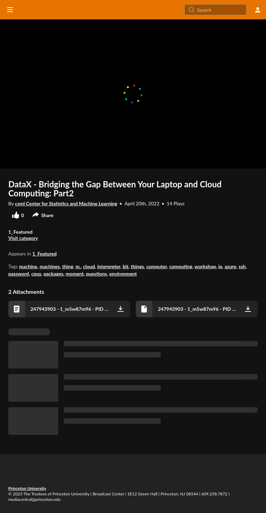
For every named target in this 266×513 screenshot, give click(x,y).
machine (28, 266)
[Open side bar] (10, 9)
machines (49, 266)
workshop (205, 266)
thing (67, 266)
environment (123, 274)
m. (78, 266)
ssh (242, 266)
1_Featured (44, 253)
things (137, 266)
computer (156, 266)
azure (230, 266)
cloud (89, 266)
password (18, 274)
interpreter (109, 266)
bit (125, 266)
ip (220, 266)
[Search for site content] (221, 9)
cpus (36, 274)
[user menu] (257, 9)
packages (53, 274)
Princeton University (27, 488)
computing (181, 266)
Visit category (23, 238)
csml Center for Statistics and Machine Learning (66, 203)
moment (75, 274)
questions (96, 274)
